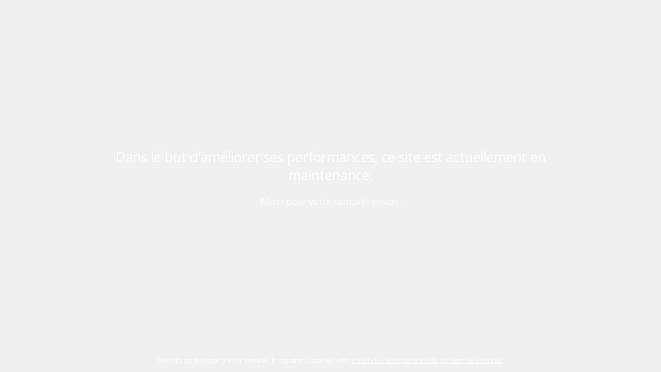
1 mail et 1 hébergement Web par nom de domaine (427, 360)
